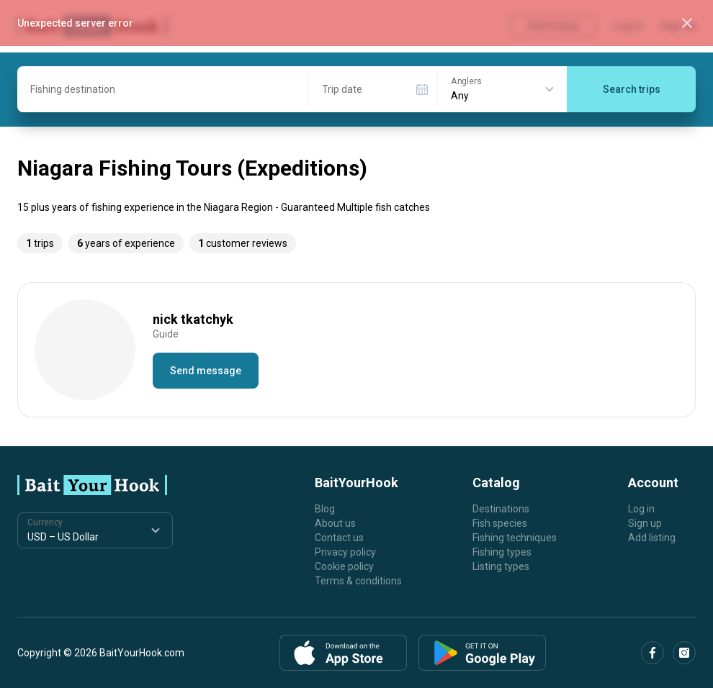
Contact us (339, 537)
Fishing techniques (514, 537)
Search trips (631, 89)
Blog (325, 509)
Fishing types (502, 552)
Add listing (652, 537)
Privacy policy (345, 552)
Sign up (645, 523)
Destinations (500, 509)
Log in (641, 509)
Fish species (499, 523)
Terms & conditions (358, 581)
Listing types (500, 566)
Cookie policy (344, 566)
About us (335, 523)
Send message (205, 370)
